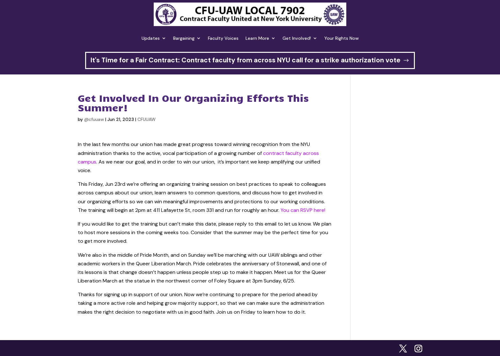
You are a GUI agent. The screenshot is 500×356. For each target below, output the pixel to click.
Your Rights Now (341, 38)
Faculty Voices (223, 38)
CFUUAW (146, 119)
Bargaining (184, 38)
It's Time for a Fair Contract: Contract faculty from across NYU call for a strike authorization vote (246, 60)
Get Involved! (297, 38)
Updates (151, 38)
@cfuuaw (94, 119)
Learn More (257, 38)
